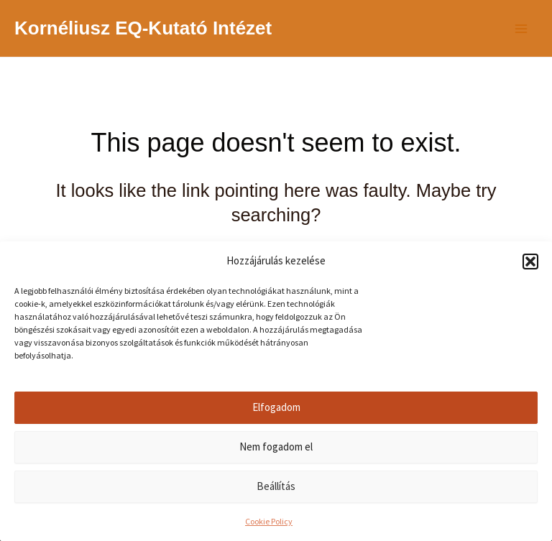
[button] (530, 261)
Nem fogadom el (276, 446)
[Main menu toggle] (521, 28)
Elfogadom (276, 407)
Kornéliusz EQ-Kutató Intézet (143, 28)
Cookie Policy (269, 521)
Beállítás (276, 486)
